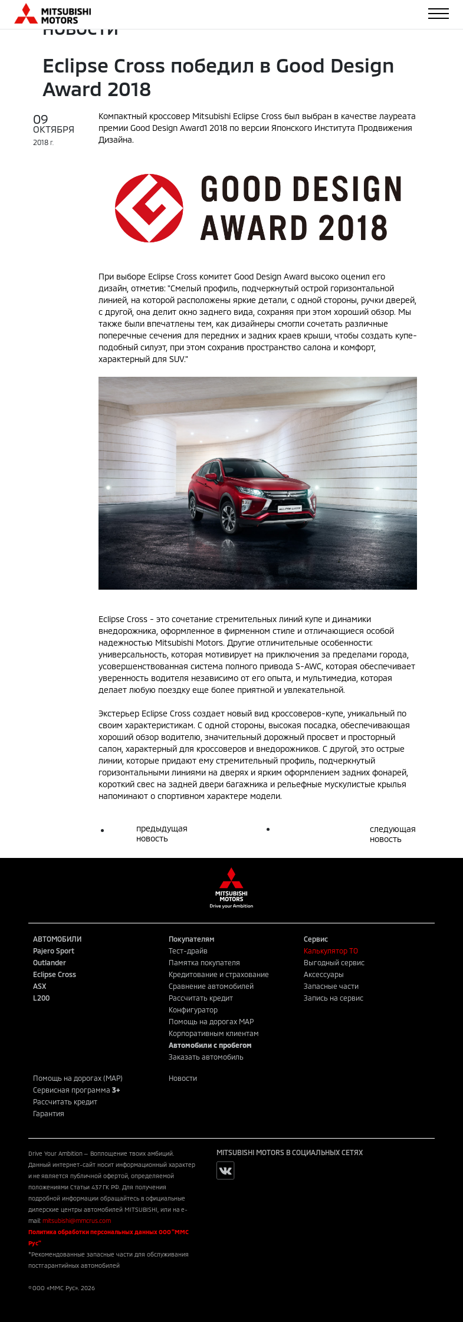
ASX (39, 986)
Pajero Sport (53, 950)
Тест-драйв (188, 950)
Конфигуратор (193, 1009)
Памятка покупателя (204, 962)
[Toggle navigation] (438, 13)
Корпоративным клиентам (214, 1033)
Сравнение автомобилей (211, 986)
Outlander (49, 962)
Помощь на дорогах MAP (211, 1021)
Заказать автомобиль (206, 1057)
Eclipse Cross (54, 974)
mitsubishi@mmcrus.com (76, 1220)
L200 (41, 998)
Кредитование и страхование (219, 974)
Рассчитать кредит (201, 998)
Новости (183, 1078)
